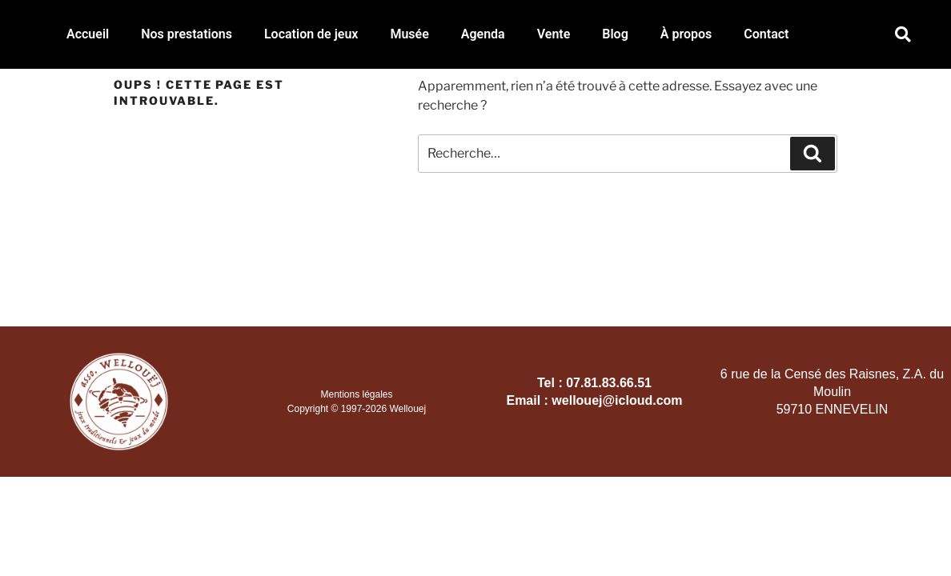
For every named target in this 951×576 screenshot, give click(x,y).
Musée (409, 34)
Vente (554, 34)
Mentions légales (356, 394)
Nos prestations (186, 34)
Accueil (87, 34)
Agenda (483, 34)
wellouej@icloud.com (617, 400)
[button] (902, 35)
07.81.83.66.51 (609, 383)
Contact (766, 34)
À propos (686, 34)
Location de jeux (311, 34)
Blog (615, 34)
